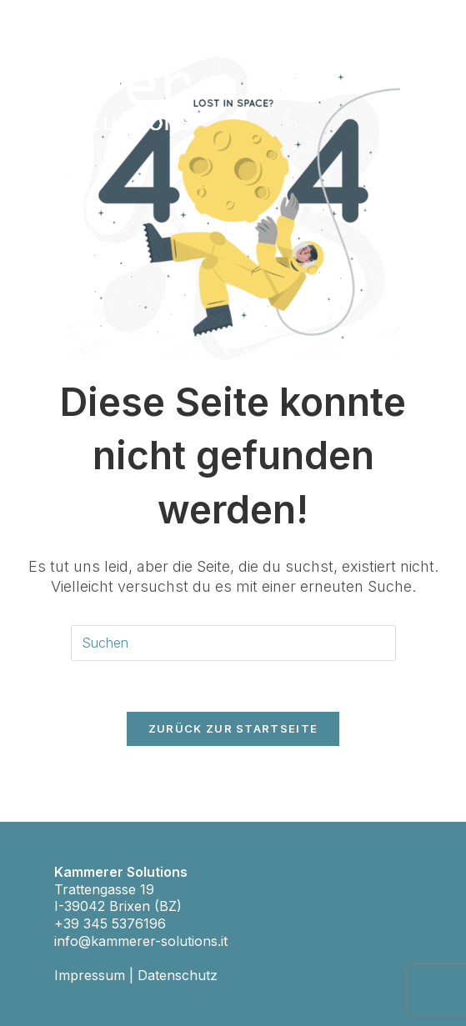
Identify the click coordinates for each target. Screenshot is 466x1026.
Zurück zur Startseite (233, 728)
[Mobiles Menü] (424, 43)
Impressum (89, 975)
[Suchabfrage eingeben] (233, 643)
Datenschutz (178, 975)
